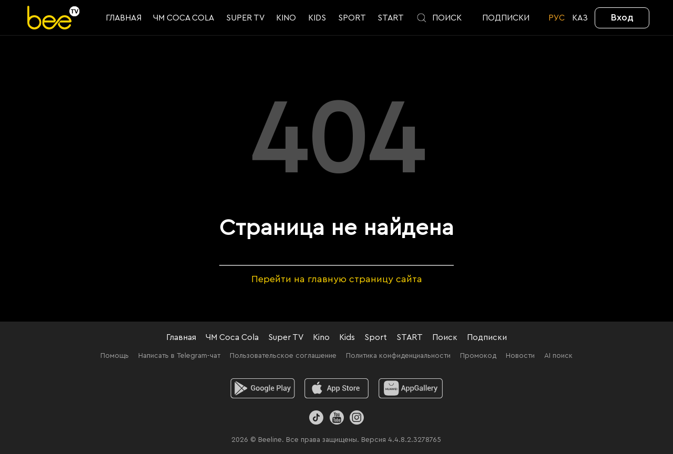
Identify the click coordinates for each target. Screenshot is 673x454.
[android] (262, 388)
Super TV (285, 337)
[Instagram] (357, 417)
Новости (520, 355)
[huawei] (411, 388)
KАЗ (580, 18)
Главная (181, 337)
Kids (347, 337)
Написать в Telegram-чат (179, 355)
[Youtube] (336, 417)
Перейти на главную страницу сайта (336, 279)
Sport (375, 337)
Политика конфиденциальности (398, 355)
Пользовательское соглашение (283, 355)
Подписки (487, 337)
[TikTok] (316, 417)
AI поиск (558, 355)
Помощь (114, 355)
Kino (321, 337)
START (409, 337)
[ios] (336, 388)
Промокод (478, 355)
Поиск (444, 337)
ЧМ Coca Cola (232, 337)
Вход (622, 17)
